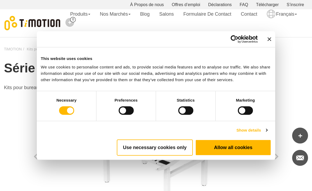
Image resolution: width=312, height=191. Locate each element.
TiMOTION (13, 49)
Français (282, 17)
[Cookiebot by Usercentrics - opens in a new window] (234, 39)
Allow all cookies (233, 147)
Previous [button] (35, 156)
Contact (249, 14)
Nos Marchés (115, 14)
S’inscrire (295, 4)
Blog (145, 14)
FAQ (244, 4)
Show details (249, 130)
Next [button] (276, 156)
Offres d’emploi (186, 4)
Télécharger (267, 4)
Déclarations (220, 4)
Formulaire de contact (207, 14)
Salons (166, 14)
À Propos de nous (147, 4)
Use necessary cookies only (154, 147)
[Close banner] (269, 39)
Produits (80, 14)
